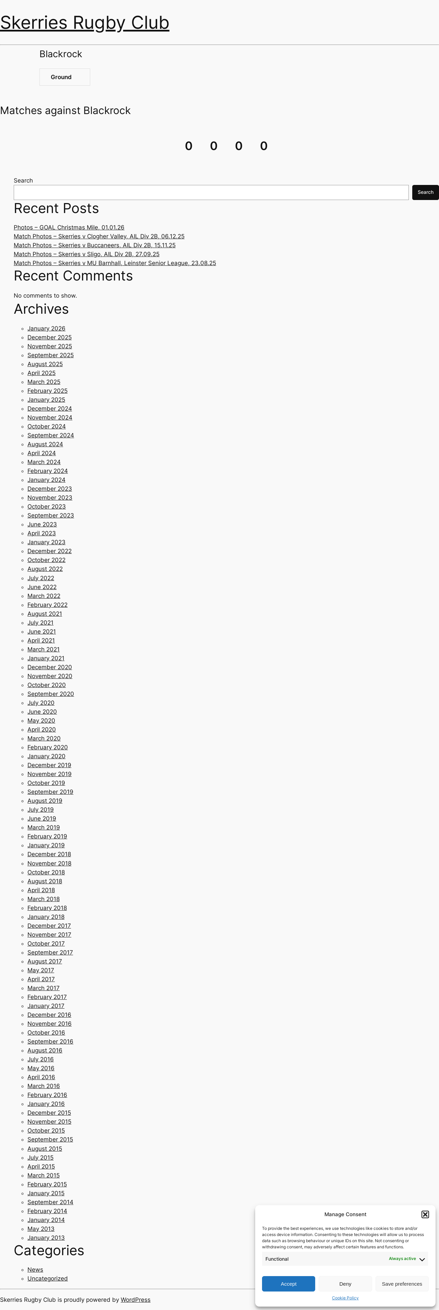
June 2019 (41, 818)
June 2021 (41, 631)
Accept (289, 1284)
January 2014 (46, 1220)
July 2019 (40, 809)
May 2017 (40, 970)
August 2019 (44, 800)
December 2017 (49, 925)
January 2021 (45, 658)
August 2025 (45, 364)
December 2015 (49, 1112)
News (35, 1269)
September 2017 (50, 952)
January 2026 (46, 328)
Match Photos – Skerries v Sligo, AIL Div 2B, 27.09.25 (86, 254)
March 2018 (43, 899)
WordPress (136, 1299)
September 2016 (50, 1041)
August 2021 (44, 613)
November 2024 (49, 417)
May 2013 (41, 1228)
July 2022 (40, 578)
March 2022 (43, 595)
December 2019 (49, 765)
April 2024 (41, 453)
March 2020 (44, 738)
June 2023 (42, 524)
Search (23, 180)
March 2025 (43, 381)
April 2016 (41, 1077)
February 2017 (47, 997)
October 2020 (46, 685)
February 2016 (47, 1094)
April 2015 (41, 1166)
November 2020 (49, 676)
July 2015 (40, 1157)
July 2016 (40, 1059)
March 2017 (43, 988)
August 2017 (44, 961)
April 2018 (41, 890)
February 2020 (47, 747)
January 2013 (46, 1237)
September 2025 (50, 355)
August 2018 (44, 881)
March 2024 (44, 462)
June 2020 (42, 711)
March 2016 (43, 1086)
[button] (425, 1214)
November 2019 (49, 774)
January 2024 (46, 479)
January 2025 (46, 399)
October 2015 (46, 1130)
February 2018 (47, 907)
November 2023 (49, 497)
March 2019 (43, 827)
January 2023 (46, 542)
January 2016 (46, 1103)
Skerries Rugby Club (84, 22)
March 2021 (43, 649)
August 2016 (44, 1050)
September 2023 (50, 515)
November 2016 (49, 1023)
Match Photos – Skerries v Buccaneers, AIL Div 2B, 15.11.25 (95, 245)
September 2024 (50, 435)
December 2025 (49, 337)
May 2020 (41, 720)
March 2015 (43, 1175)
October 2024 (46, 426)
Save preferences (402, 1284)
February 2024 (47, 470)
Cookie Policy (345, 1297)
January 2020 (46, 756)
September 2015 (50, 1139)
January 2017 (45, 1005)
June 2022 (42, 587)
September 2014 (50, 1202)
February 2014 (47, 1211)
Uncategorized (47, 1278)
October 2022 (46, 560)
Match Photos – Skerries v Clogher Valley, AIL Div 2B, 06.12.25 (99, 236)
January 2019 (46, 845)
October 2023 (46, 506)
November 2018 (49, 863)
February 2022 (47, 604)
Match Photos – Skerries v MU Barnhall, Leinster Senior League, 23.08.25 (115, 263)
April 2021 (41, 640)
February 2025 (47, 390)
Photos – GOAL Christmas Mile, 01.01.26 (69, 227)
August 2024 (45, 444)
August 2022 (45, 568)
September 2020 (50, 693)
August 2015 (44, 1148)
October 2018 (46, 872)
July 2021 (40, 622)
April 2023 (41, 533)
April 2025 (41, 373)
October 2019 (46, 782)
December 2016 (49, 1014)
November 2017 (49, 934)
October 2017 (46, 943)
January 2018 (45, 916)
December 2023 (49, 488)
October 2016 (46, 1032)
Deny (345, 1284)
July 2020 (41, 702)
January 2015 (45, 1193)
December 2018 (49, 854)
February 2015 (47, 1184)
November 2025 (49, 346)
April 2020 (41, 729)
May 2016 (41, 1068)
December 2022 (49, 551)
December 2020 (49, 667)
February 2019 (47, 836)
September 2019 (50, 791)
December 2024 (49, 408)
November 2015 (49, 1121)
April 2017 (41, 979)
